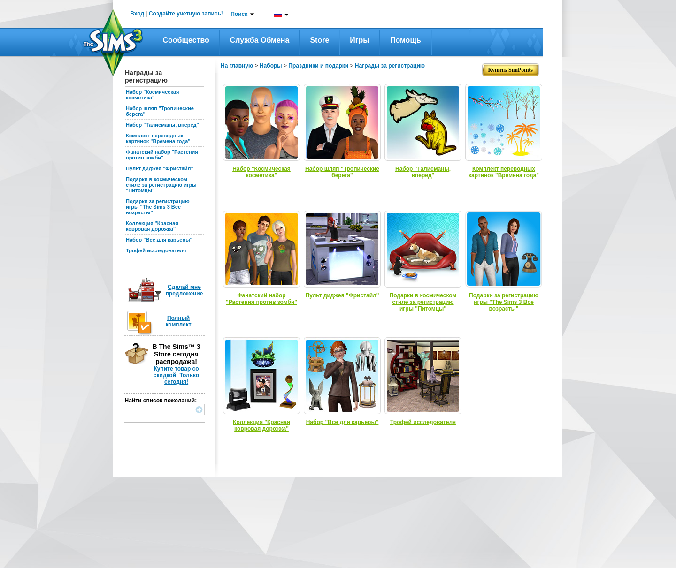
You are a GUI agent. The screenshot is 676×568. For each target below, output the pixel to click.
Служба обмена (260, 40)
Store (319, 40)
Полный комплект (178, 321)
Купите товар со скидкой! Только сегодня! (176, 375)
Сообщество (186, 40)
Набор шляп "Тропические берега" (342, 172)
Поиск (238, 14)
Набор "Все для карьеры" (159, 239)
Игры (359, 40)
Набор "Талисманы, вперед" (162, 125)
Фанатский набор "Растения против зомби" (162, 154)
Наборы (271, 65)
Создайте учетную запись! (186, 13)
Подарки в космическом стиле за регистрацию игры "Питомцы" (161, 184)
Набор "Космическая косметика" (152, 94)
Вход (137, 13)
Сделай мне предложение (184, 290)
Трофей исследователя (156, 250)
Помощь (405, 40)
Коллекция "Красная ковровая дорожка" (152, 226)
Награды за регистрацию (390, 65)
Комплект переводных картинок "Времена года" (158, 138)
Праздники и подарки (318, 65)
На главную (237, 65)
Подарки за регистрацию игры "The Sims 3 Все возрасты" (158, 206)
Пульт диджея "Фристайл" (159, 168)
